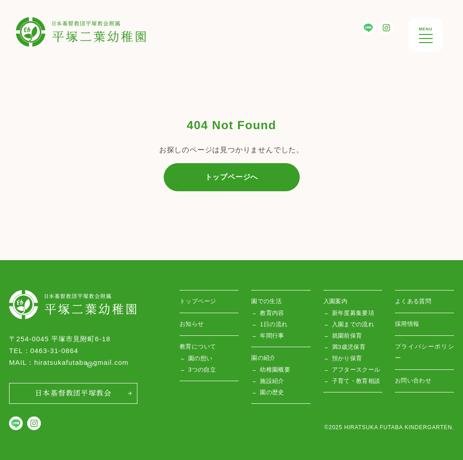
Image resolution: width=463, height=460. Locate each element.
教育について (198, 346)
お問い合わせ (413, 380)
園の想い (200, 358)
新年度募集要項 (353, 313)
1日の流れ (274, 324)
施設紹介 (272, 381)
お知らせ (192, 323)
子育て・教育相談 (356, 381)
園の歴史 (272, 392)
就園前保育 (347, 335)
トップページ (198, 301)
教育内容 (272, 313)
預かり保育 (347, 358)
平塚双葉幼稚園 (42, 24)
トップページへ (231, 177)
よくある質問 (413, 301)
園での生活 (266, 301)
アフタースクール (356, 369)
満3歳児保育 (349, 347)
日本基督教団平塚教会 (73, 392)
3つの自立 (202, 369)
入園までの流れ (353, 324)
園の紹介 (263, 357)
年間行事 (272, 335)
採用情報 (407, 323)
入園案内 (335, 301)
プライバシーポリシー (424, 352)
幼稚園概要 (275, 369)
